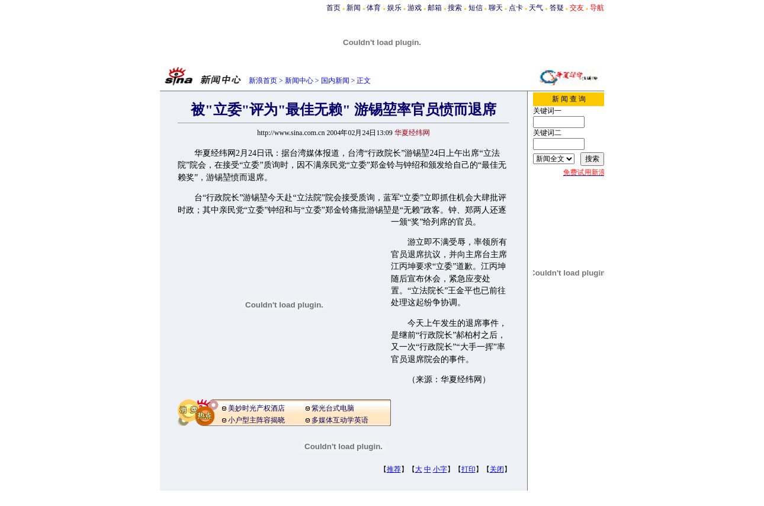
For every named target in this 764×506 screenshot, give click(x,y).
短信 (475, 8)
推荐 (394, 469)
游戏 (414, 8)
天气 (536, 8)
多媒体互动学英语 (340, 420)
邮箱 (435, 8)
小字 (440, 469)
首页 (333, 8)
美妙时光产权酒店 (256, 408)
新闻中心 (299, 80)
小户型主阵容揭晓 (256, 420)
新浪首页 (263, 80)
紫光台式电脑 (333, 408)
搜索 (455, 8)
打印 (468, 469)
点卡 (516, 8)
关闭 (497, 469)
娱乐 (394, 8)
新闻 (353, 8)
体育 (374, 8)
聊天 (496, 8)
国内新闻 (335, 80)
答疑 (557, 8)
